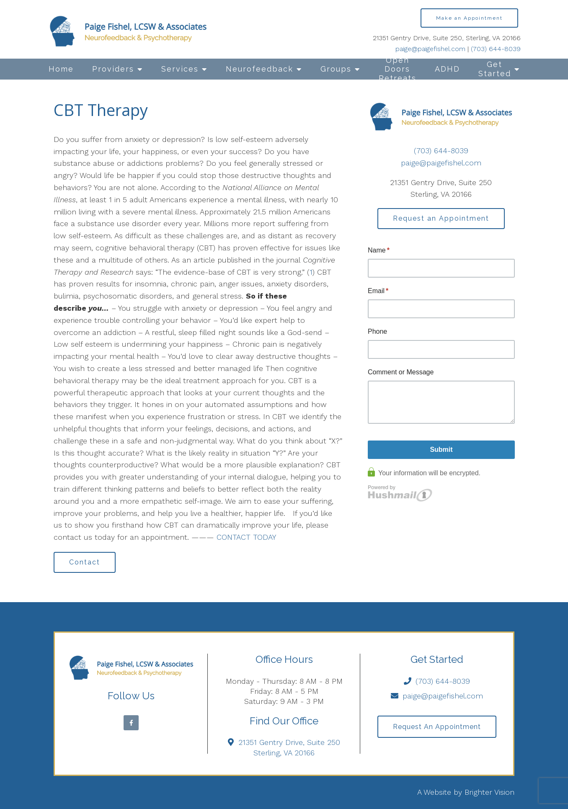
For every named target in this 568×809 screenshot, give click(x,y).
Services (180, 68)
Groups (335, 68)
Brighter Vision (489, 792)
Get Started (494, 69)
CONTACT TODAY (246, 537)
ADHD (447, 68)
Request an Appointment (441, 218)
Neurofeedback (259, 68)
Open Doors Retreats (397, 69)
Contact (84, 562)
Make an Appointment (469, 18)
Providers (113, 68)
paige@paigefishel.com (430, 49)
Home (61, 68)
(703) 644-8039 (496, 49)
